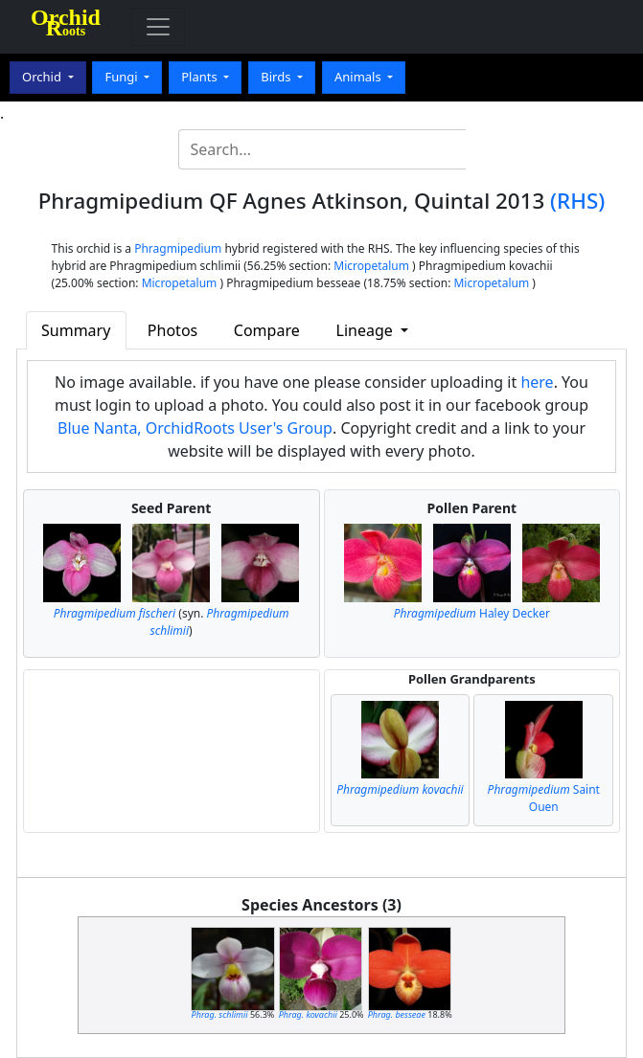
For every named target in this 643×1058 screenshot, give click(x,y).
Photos (172, 330)
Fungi (122, 76)
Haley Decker (472, 613)
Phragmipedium (177, 248)
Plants (200, 76)
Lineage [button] (366, 330)
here (536, 382)
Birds (277, 76)
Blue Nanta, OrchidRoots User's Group (195, 428)
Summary (75, 330)
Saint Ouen (544, 798)
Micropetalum (371, 266)
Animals (359, 76)
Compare (267, 330)
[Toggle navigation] (158, 27)
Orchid (43, 76)
